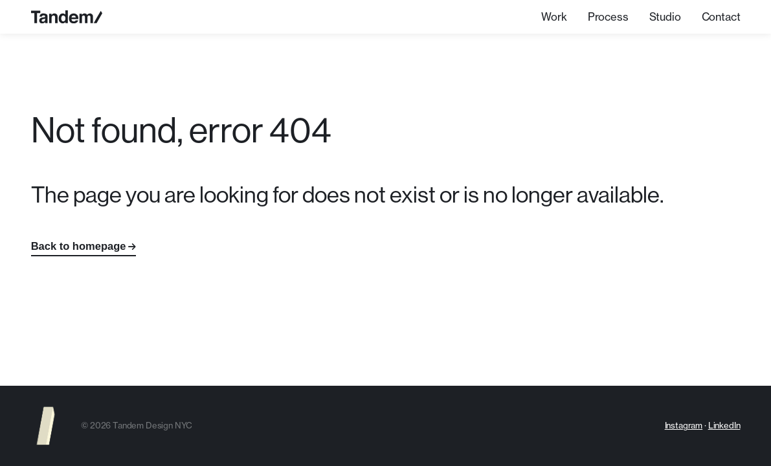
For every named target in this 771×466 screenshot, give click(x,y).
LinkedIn (724, 425)
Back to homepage (78, 246)
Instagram (684, 425)
